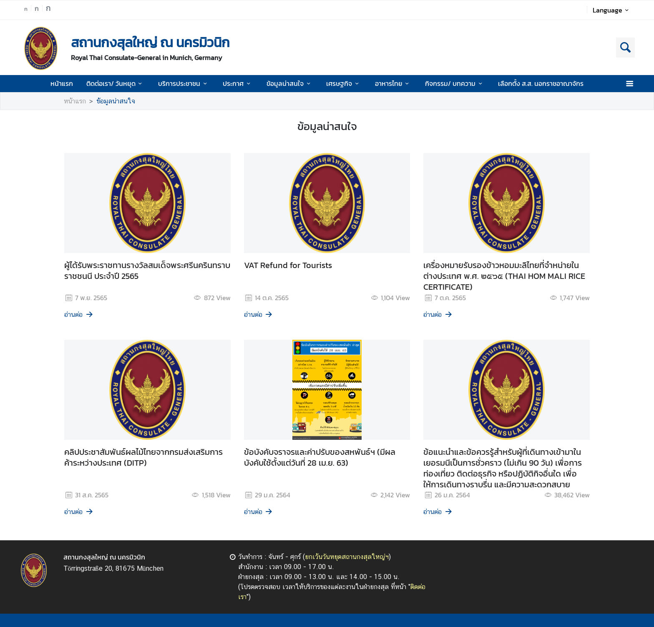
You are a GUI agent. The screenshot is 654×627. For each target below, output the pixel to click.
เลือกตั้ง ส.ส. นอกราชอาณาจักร (541, 83)
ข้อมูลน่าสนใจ (290, 83)
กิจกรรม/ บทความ (455, 83)
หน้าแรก (61, 83)
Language (612, 10)
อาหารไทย (393, 83)
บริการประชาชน (183, 83)
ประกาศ (238, 83)
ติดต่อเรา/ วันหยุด (115, 83)
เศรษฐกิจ (343, 83)
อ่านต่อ (79, 315)
